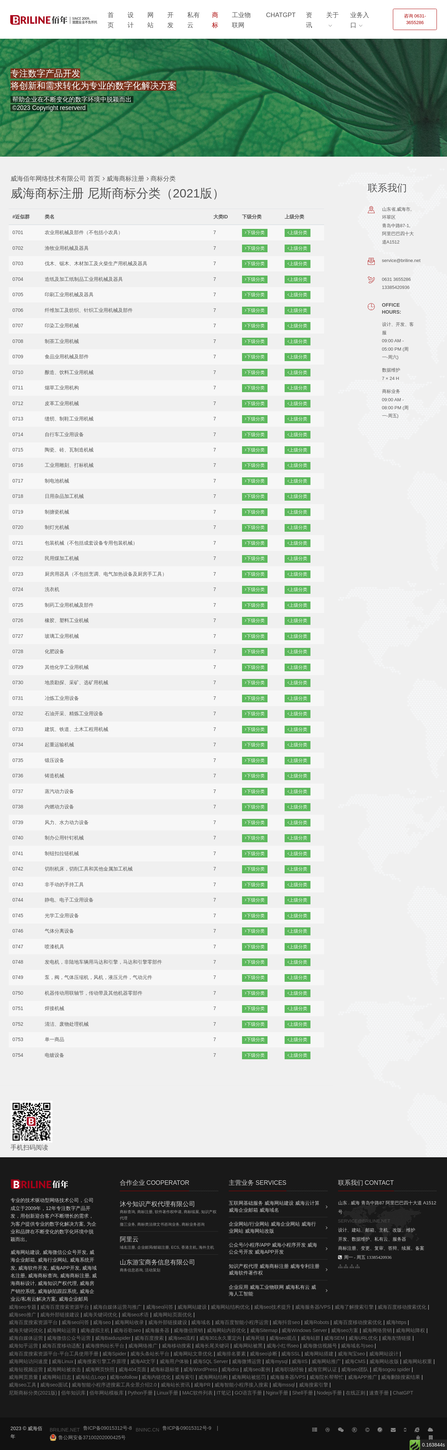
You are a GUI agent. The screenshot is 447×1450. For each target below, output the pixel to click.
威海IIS (299, 1361)
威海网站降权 (410, 1330)
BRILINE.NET (65, 1430)
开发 (170, 20)
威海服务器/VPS (313, 1307)
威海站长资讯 (175, 1385)
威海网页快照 (100, 1369)
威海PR (202, 1385)
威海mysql (276, 1361)
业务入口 (359, 20)
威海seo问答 (160, 1307)
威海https (396, 1322)
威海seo (102, 1322)
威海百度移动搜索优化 (402, 1307)
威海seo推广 (22, 1314)
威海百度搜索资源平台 (64, 1307)
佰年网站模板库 (106, 1393)
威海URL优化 (363, 1338)
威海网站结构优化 (230, 1307)
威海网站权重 (417, 1361)
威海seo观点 (283, 1338)
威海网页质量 (23, 1377)
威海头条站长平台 (149, 1353)
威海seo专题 (22, 1307)
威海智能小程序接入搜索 (241, 1385)
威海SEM (334, 1338)
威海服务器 (157, 1330)
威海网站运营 (61, 1330)
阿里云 (129, 1239)
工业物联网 (241, 20)
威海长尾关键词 (212, 1345)
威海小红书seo (282, 1345)
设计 (130, 20)
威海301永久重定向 (220, 1338)
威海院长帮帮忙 (326, 1377)
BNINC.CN (147, 1430)
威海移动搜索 (176, 1345)
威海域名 (201, 1322)
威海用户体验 (174, 1361)
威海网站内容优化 (226, 1330)
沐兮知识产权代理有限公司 (157, 1204)
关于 (332, 15)
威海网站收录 (129, 1322)
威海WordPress (200, 1369)
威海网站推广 (326, 1361)
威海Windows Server (304, 1330)
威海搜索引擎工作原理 (101, 1361)
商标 (215, 20)
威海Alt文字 (142, 1361)
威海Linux (62, 1361)
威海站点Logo (90, 1377)
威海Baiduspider (113, 1338)
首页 (111, 20)
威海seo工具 (22, 1385)
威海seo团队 (355, 1369)
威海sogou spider (391, 1369)
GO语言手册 (248, 1393)
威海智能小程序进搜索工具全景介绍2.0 (114, 1385)
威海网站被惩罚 (249, 1377)
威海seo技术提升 (272, 1307)
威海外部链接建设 (59, 1314)
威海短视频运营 (26, 1369)
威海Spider (114, 1353)
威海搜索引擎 (313, 1385)
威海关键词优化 (100, 1314)
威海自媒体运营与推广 (117, 1307)
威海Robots (316, 1322)
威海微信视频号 (320, 1345)
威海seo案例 (257, 1369)
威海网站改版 (384, 1361)
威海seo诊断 (263, 1353)
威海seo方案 (345, 1330)
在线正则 (355, 1393)
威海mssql (283, 1385)
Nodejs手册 (329, 1393)
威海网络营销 (377, 1330)
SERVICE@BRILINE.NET (364, 1221)
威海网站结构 (213, 1377)
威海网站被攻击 (64, 1369)
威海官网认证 (322, 1369)
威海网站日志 (56, 1377)
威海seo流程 (182, 1338)
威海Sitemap (264, 1330)
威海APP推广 (362, 1377)
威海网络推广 (142, 1345)
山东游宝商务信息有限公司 (157, 1262)
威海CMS (355, 1361)
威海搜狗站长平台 (104, 1345)
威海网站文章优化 (192, 1353)
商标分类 (162, 178)
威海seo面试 (54, 1385)
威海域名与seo (357, 1345)
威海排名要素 (231, 1353)
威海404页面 (132, 1369)
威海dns (230, 1369)
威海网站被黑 (248, 1345)
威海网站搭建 (319, 1353)
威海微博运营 (246, 1361)
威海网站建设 (192, 1307)
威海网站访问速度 (28, 1361)
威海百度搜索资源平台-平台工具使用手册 (53, 1353)
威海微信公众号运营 (69, 1338)
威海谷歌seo (127, 1330)
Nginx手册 (277, 1393)
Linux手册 (167, 1393)
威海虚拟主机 (95, 1330)
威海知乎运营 (23, 1345)
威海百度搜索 (149, 1338)
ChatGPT (281, 15)
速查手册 (379, 1393)
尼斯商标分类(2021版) (33, 1393)
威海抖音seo (286, 1322)
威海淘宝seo (351, 1353)
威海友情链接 (396, 1338)
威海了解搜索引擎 (354, 1307)
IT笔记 (223, 1393)
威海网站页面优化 (172, 1314)
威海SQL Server (210, 1361)
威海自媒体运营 (26, 1338)
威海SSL (290, 1353)
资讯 (309, 20)
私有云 (193, 20)
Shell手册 (302, 1393)
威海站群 (310, 1338)
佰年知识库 (73, 1393)
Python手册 (140, 1393)
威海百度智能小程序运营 (242, 1322)
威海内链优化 (156, 1377)
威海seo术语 (135, 1314)
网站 (150, 20)
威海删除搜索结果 (400, 1377)
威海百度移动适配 (61, 1345)
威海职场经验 (289, 1369)
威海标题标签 (164, 1369)
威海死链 (255, 1338)
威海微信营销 (188, 1330)
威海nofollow (123, 1377)
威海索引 (185, 1377)
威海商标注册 (124, 178)
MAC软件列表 (197, 1393)
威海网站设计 (383, 1353)
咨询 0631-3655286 (415, 19)
